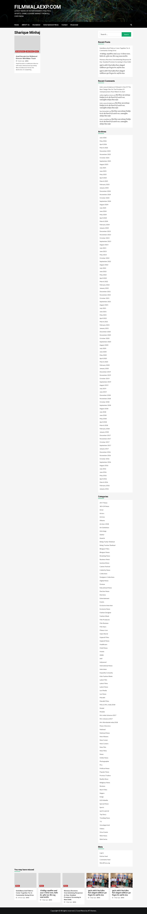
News (36, 51)
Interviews (103, 669)
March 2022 (104, 281)
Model (102, 708)
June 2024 (103, 211)
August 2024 (104, 204)
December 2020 (105, 332)
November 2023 (105, 235)
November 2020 (105, 335)
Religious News (105, 782)
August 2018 (104, 408)
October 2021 (104, 298)
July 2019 (103, 388)
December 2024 (105, 191)
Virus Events (104, 832)
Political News (104, 768)
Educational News (106, 588)
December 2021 (105, 291)
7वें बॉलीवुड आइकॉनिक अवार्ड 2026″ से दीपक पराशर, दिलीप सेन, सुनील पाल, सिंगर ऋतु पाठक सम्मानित (115, 55)
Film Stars (103, 627)
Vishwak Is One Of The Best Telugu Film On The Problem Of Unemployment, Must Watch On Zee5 (115, 89)
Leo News (103, 694)
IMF (101, 658)
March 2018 (104, 425)
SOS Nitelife (104, 800)
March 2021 (104, 322)
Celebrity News (105, 570)
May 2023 (103, 255)
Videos (102, 828)
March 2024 (104, 221)
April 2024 (103, 218)
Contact (64, 25)
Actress (102, 517)
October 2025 (104, 158)
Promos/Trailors (105, 775)
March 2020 (104, 362)
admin (26, 61)
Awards (102, 538)
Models (102, 712)
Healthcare (103, 644)
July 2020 (103, 348)
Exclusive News (105, 609)
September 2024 (105, 201)
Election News (104, 591)
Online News (104, 758)
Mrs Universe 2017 (106, 719)
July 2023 (103, 248)
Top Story (103, 814)
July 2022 (103, 268)
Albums (102, 520)
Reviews (102, 786)
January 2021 (104, 328)
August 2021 (104, 305)
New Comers (104, 743)
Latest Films (104, 683)
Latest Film (103, 680)
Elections (103, 595)
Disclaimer (36, 25)
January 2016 (104, 489)
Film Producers (105, 620)
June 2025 (103, 171)
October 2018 (104, 402)
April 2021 (103, 318)
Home (16, 25)
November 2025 (105, 154)
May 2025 (103, 174)
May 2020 (103, 355)
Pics (101, 765)
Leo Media (103, 690)
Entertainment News (51, 25)
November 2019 (105, 375)
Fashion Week (104, 616)
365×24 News (104, 506)
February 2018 (105, 429)
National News (105, 733)
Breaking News (20, 51)
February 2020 (105, 365)
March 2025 (104, 181)
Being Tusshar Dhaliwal (107, 545)
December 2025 (105, 151)
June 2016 (103, 472)
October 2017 (104, 442)
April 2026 (103, 144)
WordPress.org (105, 863)
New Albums (104, 736)
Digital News (104, 581)
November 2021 (105, 295)
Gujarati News (104, 641)
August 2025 (104, 164)
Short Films (103, 790)
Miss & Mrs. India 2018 (107, 705)
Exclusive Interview (106, 605)
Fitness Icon (104, 630)
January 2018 (104, 432)
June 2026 (103, 138)
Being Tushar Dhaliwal (107, 542)
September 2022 (105, 261)
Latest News (29, 51)
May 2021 (103, 315)
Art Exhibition (104, 527)
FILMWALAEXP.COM (37, 7)
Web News (103, 836)
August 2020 (104, 345)
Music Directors (105, 726)
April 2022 (103, 278)
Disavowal (74, 25)
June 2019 (103, 392)
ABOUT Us (26, 25)
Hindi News (104, 648)
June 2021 (103, 311)
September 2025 (105, 161)
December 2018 (105, 395)
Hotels (102, 651)
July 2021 (103, 308)
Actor (102, 510)
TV (101, 821)
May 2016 (103, 475)
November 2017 (105, 439)
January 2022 (104, 288)
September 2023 (105, 241)
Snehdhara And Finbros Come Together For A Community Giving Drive (115, 49)
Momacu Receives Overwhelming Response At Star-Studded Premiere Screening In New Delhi (115, 61)
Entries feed (104, 856)
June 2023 (103, 251)
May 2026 (103, 141)
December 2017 (105, 435)
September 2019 (105, 382)
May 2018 (103, 419)
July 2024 (103, 208)
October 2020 (104, 338)
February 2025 (105, 184)
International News (106, 666)
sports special (104, 811)
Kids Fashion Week (106, 676)
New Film (103, 747)
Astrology (103, 531)
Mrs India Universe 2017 (108, 715)
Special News (104, 804)
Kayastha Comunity (106, 673)
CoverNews (80, 911)
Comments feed (105, 859)
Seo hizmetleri (104, 111)
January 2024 (104, 228)
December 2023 (105, 231)
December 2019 (105, 372)
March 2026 (104, 148)
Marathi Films (104, 701)
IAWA (102, 655)
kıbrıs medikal (104, 119)
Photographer (104, 761)
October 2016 (104, 459)
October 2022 (104, 258)
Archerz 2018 (104, 524)
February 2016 (105, 485)
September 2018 (105, 405)
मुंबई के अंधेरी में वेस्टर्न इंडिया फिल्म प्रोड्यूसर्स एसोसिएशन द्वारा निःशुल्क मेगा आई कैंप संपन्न (112, 66)
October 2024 (104, 198)
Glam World (104, 634)
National (103, 729)
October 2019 (104, 378)
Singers (102, 793)
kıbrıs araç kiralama (106, 87)
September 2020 (105, 342)
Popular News (104, 772)
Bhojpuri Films (104, 549)
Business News (105, 559)
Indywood (103, 662)
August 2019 (104, 385)
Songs (102, 797)
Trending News (105, 818)
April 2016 (103, 479)
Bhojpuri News (105, 552)
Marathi (102, 697)
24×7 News (103, 503)
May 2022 (103, 275)
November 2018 (105, 398)
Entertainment (104, 598)
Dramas (102, 584)
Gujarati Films (104, 637)
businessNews (104, 563)
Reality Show (104, 779)
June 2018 (103, 415)
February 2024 (105, 224)
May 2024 (103, 214)
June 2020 (103, 352)
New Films (103, 751)
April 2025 (103, 178)
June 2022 (103, 271)
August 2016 (104, 465)
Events (102, 602)
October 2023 (104, 238)
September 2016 (105, 462)
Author (102, 535)
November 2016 (105, 455)
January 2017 (104, 449)
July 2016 (103, 469)
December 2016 (105, 452)
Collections (103, 573)
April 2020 (103, 358)
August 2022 (104, 265)
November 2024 (105, 194)
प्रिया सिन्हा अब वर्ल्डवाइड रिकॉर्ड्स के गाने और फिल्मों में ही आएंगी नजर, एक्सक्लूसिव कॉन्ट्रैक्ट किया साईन (115, 97)
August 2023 (104, 245)
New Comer (104, 740)
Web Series (103, 839)
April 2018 (103, 422)
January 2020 (104, 368)
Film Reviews (104, 623)
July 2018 (103, 412)
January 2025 (104, 188)
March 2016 (104, 482)
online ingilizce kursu (107, 95)
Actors (102, 513)
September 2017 (105, 445)
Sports (102, 807)
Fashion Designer (105, 612)
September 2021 (105, 301)
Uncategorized (105, 825)
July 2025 (103, 168)
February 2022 (105, 285)
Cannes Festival (105, 566)
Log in (102, 853)
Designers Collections (107, 577)
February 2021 (105, 325)
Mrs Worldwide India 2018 (109, 722)
